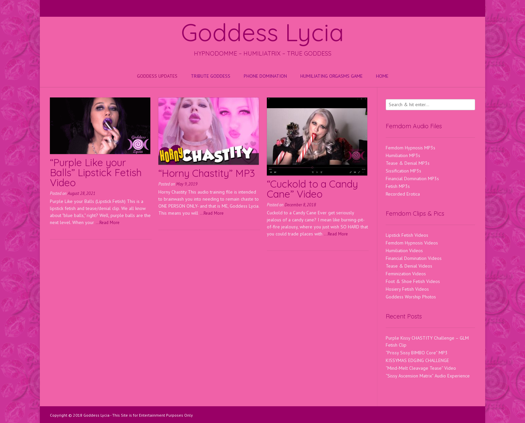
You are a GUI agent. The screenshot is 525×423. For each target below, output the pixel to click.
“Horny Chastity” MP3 (206, 173)
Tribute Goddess (210, 76)
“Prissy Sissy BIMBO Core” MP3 (417, 353)
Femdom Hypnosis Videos (412, 243)
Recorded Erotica (403, 194)
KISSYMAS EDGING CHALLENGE (417, 360)
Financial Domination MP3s (412, 178)
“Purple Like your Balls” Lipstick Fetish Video (96, 172)
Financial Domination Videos (414, 258)
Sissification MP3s (403, 171)
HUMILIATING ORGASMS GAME (331, 76)
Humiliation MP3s (403, 155)
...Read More (108, 222)
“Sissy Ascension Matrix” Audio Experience (428, 376)
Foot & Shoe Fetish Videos (413, 281)
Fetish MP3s (398, 186)
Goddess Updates (157, 76)
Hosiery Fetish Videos (407, 289)
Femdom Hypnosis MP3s (410, 148)
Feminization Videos (406, 274)
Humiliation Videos (404, 251)
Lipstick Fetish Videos (407, 235)
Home (382, 76)
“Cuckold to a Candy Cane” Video (312, 189)
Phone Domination (265, 76)
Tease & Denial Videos (409, 266)
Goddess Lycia (262, 32)
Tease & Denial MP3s (408, 163)
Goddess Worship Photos (411, 297)
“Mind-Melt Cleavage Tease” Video (421, 368)
